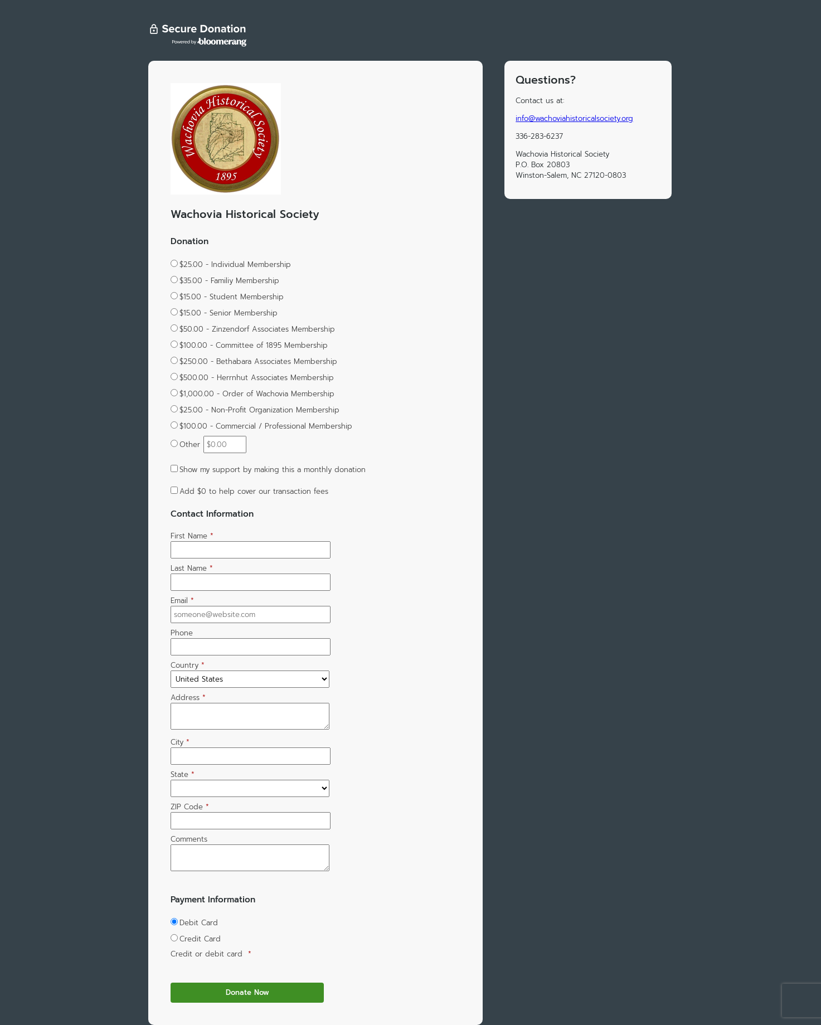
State (183, 774)
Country (188, 665)
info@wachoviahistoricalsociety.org (574, 118)
